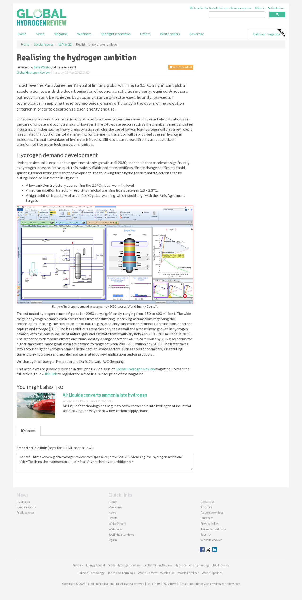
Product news (25, 512)
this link (51, 374)
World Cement (147, 573)
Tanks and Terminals (121, 573)
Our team (207, 518)
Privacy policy (210, 524)
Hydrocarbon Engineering (192, 565)
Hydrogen (23, 502)
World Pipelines (212, 573)
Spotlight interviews (116, 34)
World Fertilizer (188, 573)
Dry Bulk (77, 565)
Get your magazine (269, 33)
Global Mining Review (157, 565)
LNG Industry (220, 565)
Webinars (84, 34)
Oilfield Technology (92, 573)
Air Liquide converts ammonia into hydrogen (105, 394)
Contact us (276, 7)
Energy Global (95, 565)
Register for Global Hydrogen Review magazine (221, 7)
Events (145, 34)
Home (22, 34)
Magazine (61, 34)
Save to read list (181, 67)
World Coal (167, 573)
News (112, 512)
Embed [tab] (28, 431)
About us (206, 507)
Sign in (260, 7)
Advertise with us (212, 512)
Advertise (196, 34)
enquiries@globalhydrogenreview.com (214, 584)
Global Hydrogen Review (33, 72)
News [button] (40, 34)
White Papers (117, 524)
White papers (170, 34)
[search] (237, 14)
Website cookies (211, 540)
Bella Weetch (42, 67)
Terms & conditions (213, 529)
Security (206, 534)
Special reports (26, 507)
